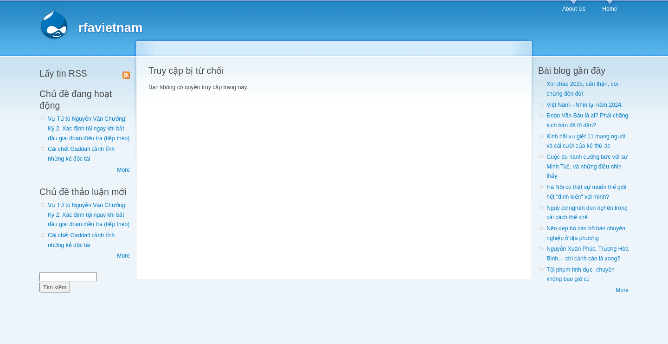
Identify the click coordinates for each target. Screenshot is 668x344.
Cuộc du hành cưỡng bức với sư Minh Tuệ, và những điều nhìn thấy (587, 166)
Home (609, 9)
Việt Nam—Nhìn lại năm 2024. (584, 105)
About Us (573, 9)
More (123, 170)
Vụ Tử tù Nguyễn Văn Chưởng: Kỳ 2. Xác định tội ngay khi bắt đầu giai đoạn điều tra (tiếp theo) (88, 128)
